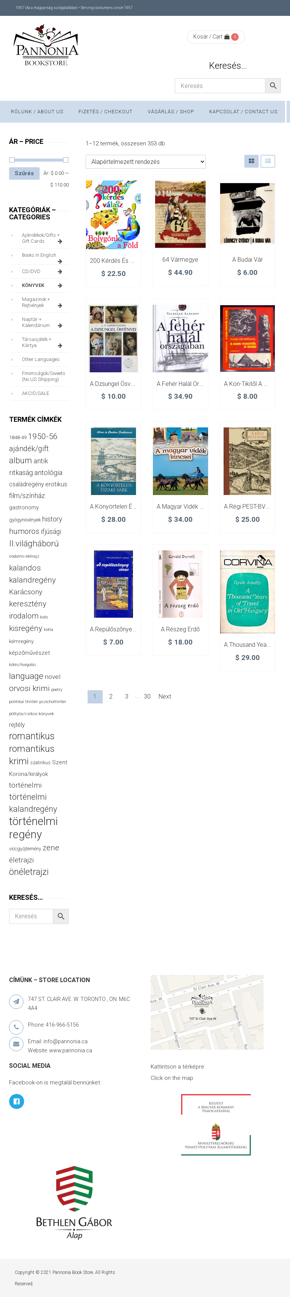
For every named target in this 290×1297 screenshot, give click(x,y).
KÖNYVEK (43, 285)
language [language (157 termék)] (26, 676)
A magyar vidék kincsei (188, 506)
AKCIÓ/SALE (35, 393)
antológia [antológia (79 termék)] (48, 473)
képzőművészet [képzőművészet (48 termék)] (29, 652)
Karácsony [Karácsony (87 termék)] (25, 592)
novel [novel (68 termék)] (52, 676)
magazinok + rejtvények (43, 302)
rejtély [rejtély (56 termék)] (17, 724)
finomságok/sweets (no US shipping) (43, 376)
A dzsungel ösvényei (117, 383)
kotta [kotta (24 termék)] (48, 629)
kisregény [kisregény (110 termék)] (25, 628)
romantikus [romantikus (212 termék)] (32, 736)
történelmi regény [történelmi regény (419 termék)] (33, 828)
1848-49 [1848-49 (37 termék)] (17, 437)
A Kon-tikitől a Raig (249, 383)
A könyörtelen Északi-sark (125, 506)
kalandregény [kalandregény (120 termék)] (32, 579)
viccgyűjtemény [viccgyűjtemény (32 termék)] (25, 848)
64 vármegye (180, 259)
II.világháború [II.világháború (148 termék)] (34, 543)
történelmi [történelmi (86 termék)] (25, 785)
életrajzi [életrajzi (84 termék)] (21, 860)
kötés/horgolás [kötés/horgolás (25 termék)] (22, 664)
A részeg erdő (180, 629)
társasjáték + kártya (43, 342)
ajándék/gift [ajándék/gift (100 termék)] (29, 448)
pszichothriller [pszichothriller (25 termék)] (52, 701)
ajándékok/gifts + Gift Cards (43, 238)
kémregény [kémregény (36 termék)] (21, 641)
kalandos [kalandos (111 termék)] (25, 567)
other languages (41, 359)
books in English (43, 257)
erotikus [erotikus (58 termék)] (56, 484)
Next (165, 696)
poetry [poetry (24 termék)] (56, 689)
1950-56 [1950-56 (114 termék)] (43, 436)
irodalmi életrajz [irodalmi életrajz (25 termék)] (24, 556)
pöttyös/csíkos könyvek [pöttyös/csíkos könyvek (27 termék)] (31, 713)
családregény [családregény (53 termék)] (26, 484)
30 (147, 696)
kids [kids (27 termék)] (44, 617)
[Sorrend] (146, 162)
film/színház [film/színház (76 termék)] (27, 496)
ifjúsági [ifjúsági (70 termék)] (51, 531)
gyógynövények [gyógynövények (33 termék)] (25, 520)
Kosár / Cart (211, 37)
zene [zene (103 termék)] (51, 847)
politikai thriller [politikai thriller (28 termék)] (23, 701)
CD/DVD (43, 271)
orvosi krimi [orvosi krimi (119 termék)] (29, 688)
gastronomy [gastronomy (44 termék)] (24, 507)
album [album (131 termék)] (20, 460)
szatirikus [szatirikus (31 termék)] (40, 762)
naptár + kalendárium (43, 322)
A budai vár (247, 259)
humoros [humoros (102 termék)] (24, 531)
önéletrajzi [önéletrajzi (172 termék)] (29, 872)
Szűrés (24, 173)
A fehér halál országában (191, 383)
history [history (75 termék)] (52, 519)
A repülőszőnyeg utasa (121, 629)
